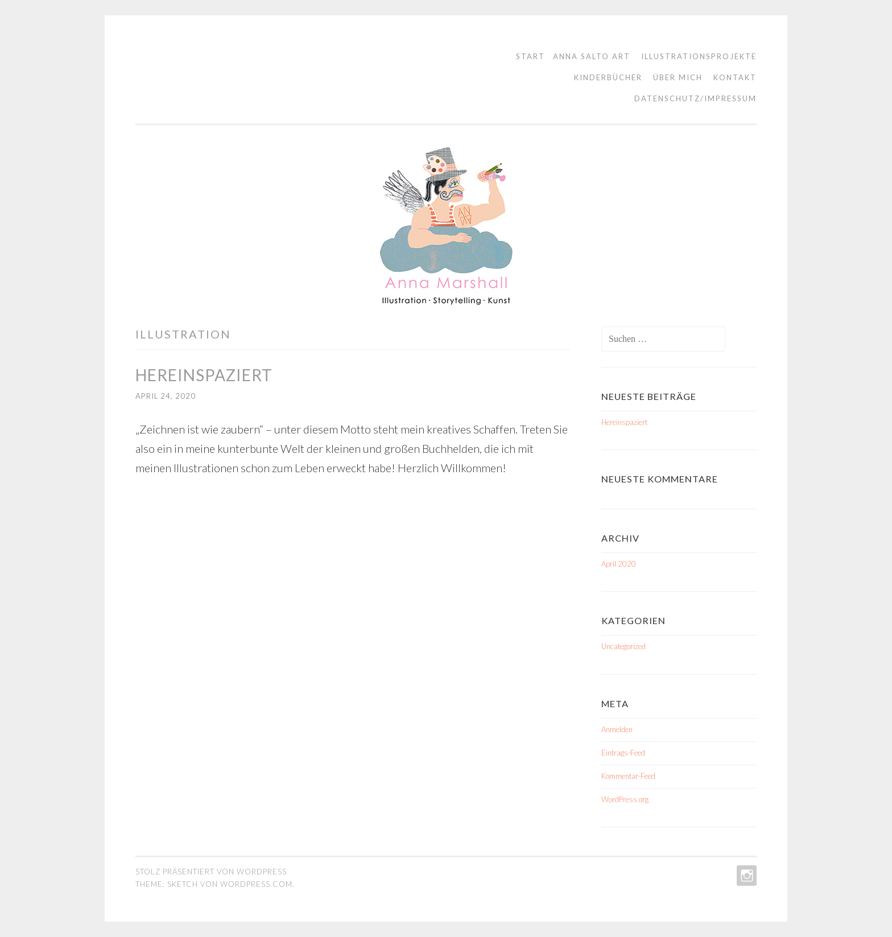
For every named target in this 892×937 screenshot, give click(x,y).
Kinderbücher (608, 77)
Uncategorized (623, 646)
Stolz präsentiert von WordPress (211, 871)
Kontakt (735, 77)
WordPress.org (625, 799)
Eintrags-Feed (623, 752)
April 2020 (618, 563)
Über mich (678, 77)
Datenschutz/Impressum (695, 98)
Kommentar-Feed (628, 776)
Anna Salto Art (591, 56)
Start (530, 56)
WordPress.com (256, 884)
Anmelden (617, 729)
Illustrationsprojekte (699, 56)
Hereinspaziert (203, 375)
